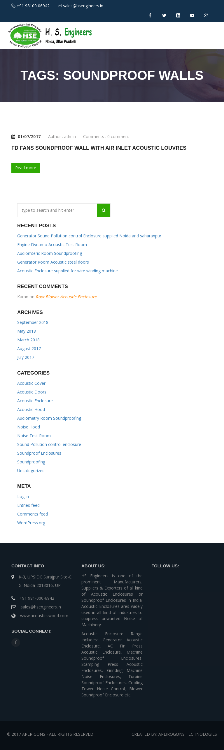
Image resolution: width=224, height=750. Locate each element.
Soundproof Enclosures (39, 453)
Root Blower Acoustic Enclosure (66, 296)
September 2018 (32, 322)
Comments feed (32, 514)
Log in (23, 496)
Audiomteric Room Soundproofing (49, 253)
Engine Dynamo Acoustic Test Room (52, 244)
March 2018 (28, 340)
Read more (25, 167)
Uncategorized (31, 470)
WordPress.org (31, 522)
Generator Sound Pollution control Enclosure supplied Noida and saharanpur (89, 236)
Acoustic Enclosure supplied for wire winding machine (67, 270)
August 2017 (29, 348)
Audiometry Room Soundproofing (49, 418)
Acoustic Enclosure (35, 400)
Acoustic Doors (31, 392)
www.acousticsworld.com (44, 615)
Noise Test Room (34, 435)
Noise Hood (28, 427)
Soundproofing (31, 462)
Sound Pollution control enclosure (49, 444)
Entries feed (28, 505)
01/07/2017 (26, 137)
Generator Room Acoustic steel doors (53, 262)
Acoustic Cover (31, 383)
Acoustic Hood (31, 409)
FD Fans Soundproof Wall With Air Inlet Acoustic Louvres (98, 148)
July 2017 (25, 357)
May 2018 (26, 331)
